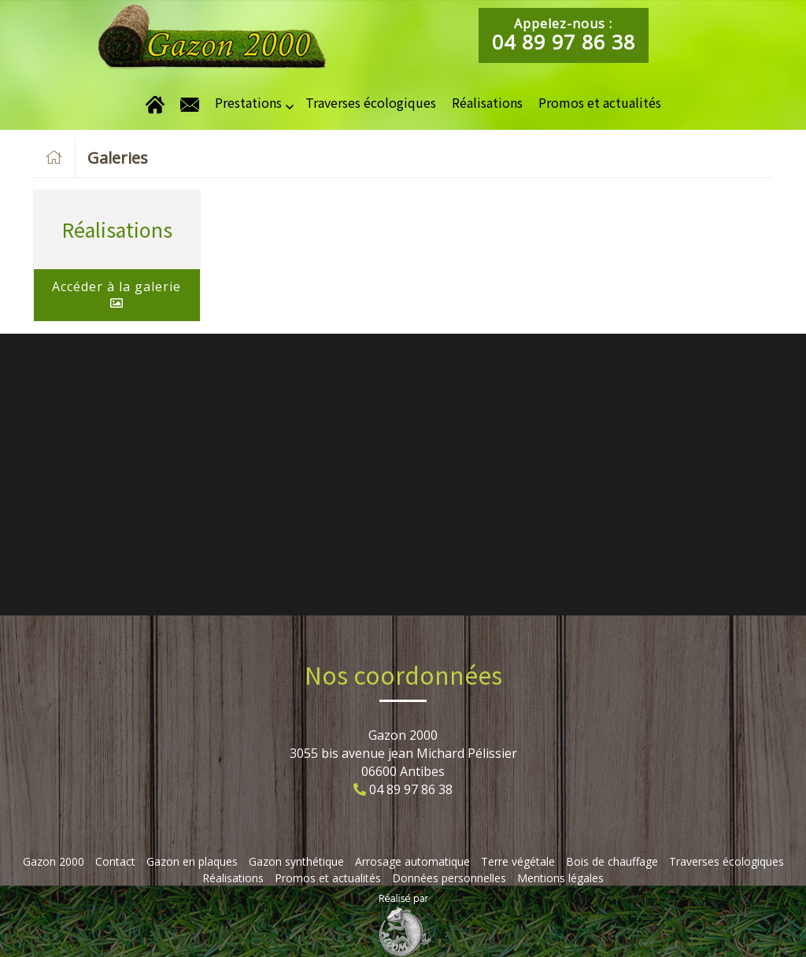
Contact (115, 861)
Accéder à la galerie (116, 293)
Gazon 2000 (53, 861)
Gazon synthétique (296, 861)
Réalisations (487, 102)
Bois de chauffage (612, 861)
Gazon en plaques (192, 861)
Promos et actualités (599, 102)
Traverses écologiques (370, 102)
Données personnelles (449, 877)
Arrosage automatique (412, 861)
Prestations (248, 102)
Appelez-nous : (563, 35)
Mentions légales (560, 877)
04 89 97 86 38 (411, 789)
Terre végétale (518, 861)
